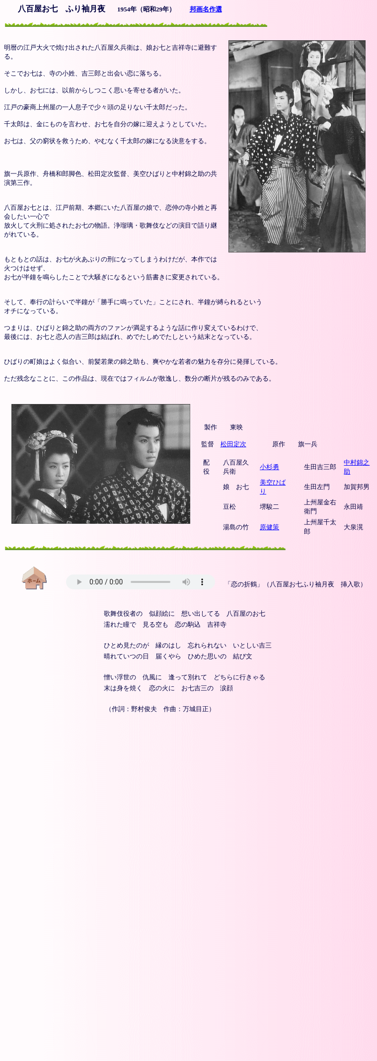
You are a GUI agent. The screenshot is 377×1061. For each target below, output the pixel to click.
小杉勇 (269, 467)
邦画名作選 (206, 9)
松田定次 (233, 444)
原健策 (269, 527)
